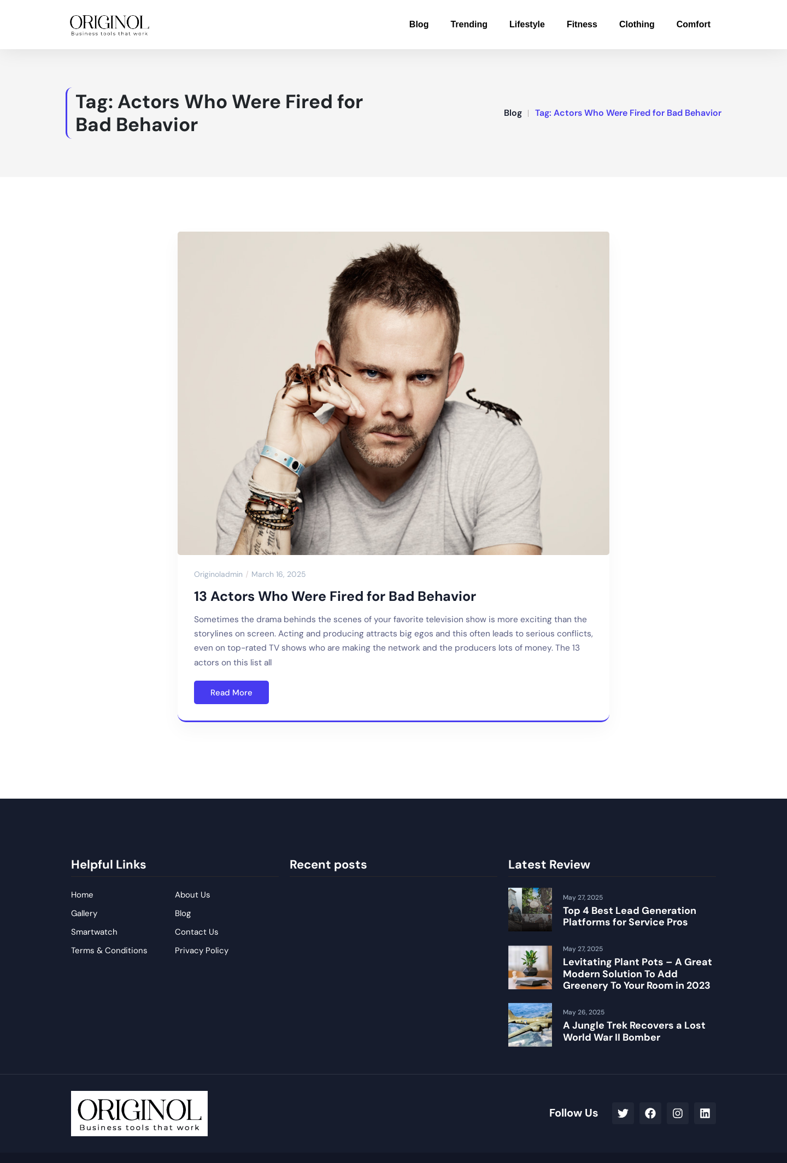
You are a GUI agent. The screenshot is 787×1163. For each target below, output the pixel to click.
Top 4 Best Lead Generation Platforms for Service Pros (629, 916)
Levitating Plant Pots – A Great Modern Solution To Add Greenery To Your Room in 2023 (637, 973)
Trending (469, 24)
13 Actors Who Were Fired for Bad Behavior (335, 596)
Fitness (582, 24)
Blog (419, 24)
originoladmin (218, 574)
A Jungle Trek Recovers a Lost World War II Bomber (634, 1031)
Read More (231, 692)
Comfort (693, 24)
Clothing (637, 24)
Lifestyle (527, 24)
